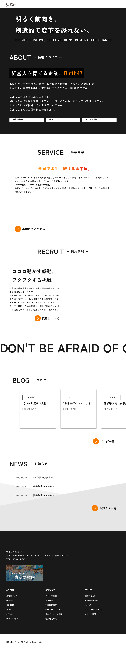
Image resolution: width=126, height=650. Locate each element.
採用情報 (10, 605)
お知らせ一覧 (108, 508)
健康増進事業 (51, 618)
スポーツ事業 (51, 596)
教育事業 (49, 600)
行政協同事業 (51, 605)
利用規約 (88, 605)
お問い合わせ (90, 596)
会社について (12, 596)
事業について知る (33, 229)
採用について (50, 318)
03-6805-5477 (20, 559)
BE (49, 347)
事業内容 (10, 600)
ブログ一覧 (107, 441)
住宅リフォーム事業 (54, 614)
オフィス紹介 (12, 618)
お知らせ (10, 614)
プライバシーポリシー (94, 609)
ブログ (9, 609)
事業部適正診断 (91, 600)
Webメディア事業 (53, 609)
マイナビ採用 (90, 614)
